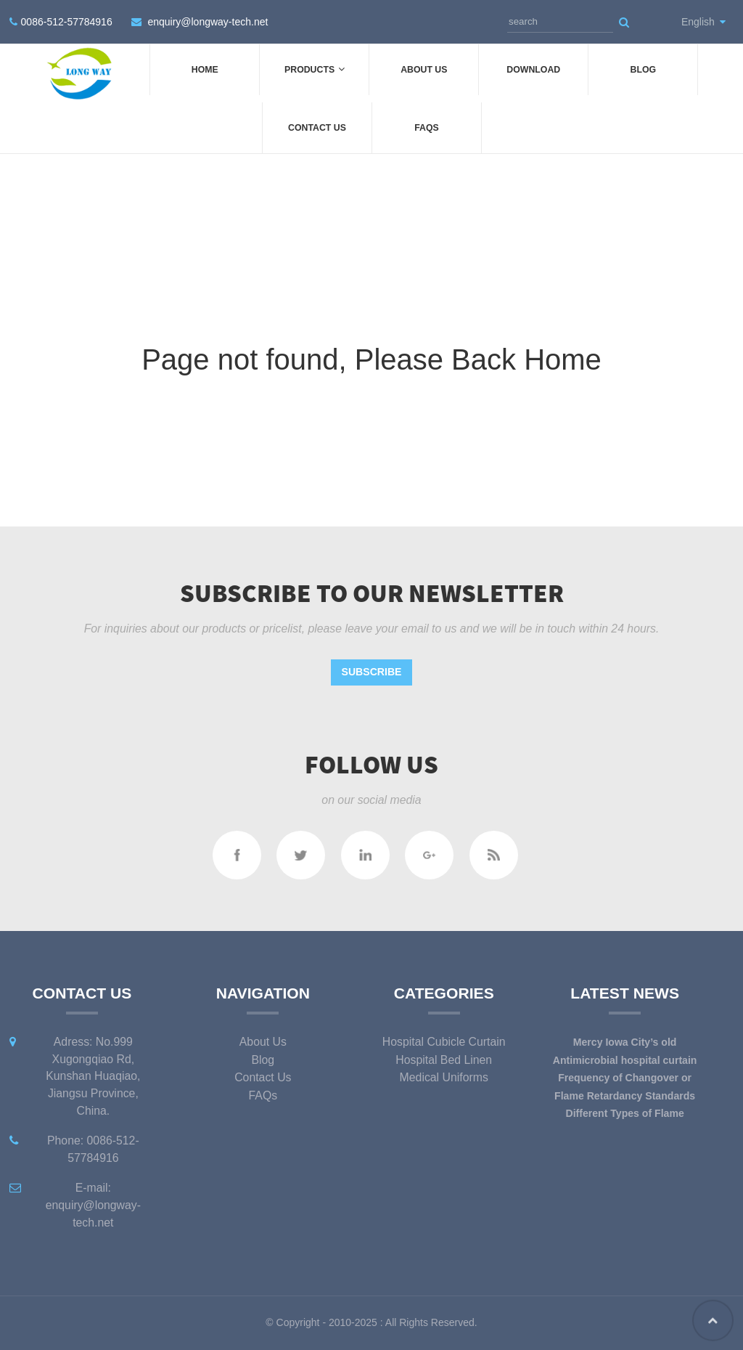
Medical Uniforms (444, 1077)
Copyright (297, 1322)
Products (314, 69)
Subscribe (372, 672)
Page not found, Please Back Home (371, 359)
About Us (424, 70)
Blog (644, 70)
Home (205, 70)
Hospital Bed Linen (443, 1060)
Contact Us (317, 128)
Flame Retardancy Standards (624, 1096)
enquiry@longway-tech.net (207, 22)
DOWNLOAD (533, 70)
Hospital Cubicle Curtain (444, 1042)
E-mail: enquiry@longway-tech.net (93, 1205)
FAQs (426, 128)
